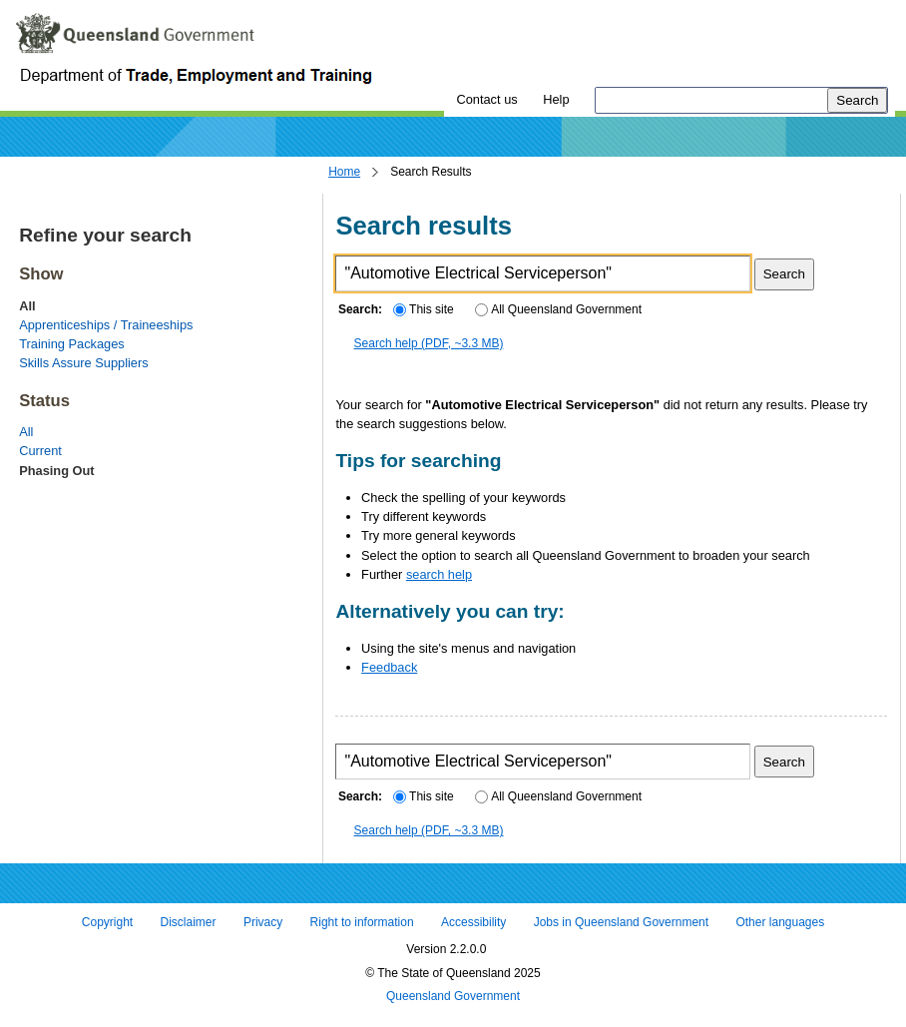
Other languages (779, 922)
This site (423, 309)
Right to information (362, 922)
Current (40, 450)
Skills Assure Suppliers (83, 362)
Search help (429, 343)
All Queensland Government (558, 309)
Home (344, 172)
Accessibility (473, 922)
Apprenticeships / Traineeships (106, 324)
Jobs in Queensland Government (621, 922)
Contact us (486, 99)
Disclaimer (189, 922)
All (26, 431)
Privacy (262, 922)
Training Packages (72, 343)
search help (439, 574)
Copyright (107, 922)
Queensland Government (453, 997)
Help (556, 99)
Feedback (389, 667)
